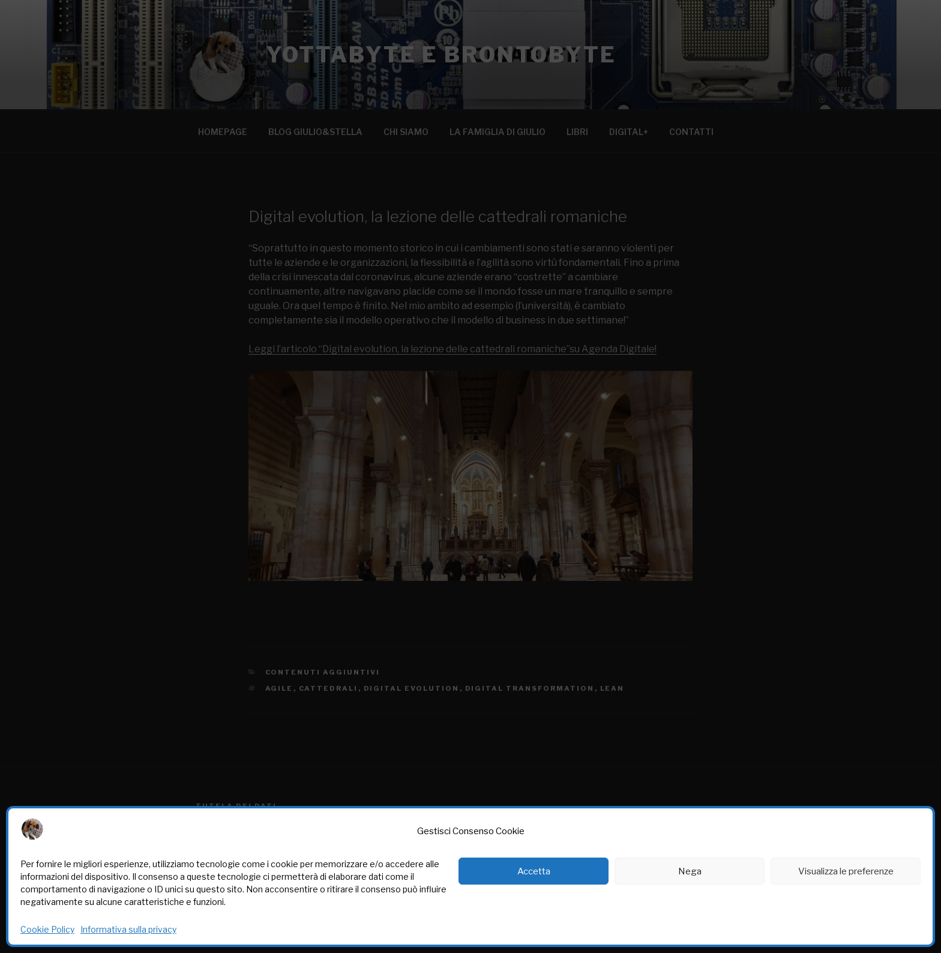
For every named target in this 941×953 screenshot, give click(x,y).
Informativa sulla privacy (128, 929)
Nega (690, 871)
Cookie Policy (47, 929)
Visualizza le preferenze (846, 871)
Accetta (533, 871)
